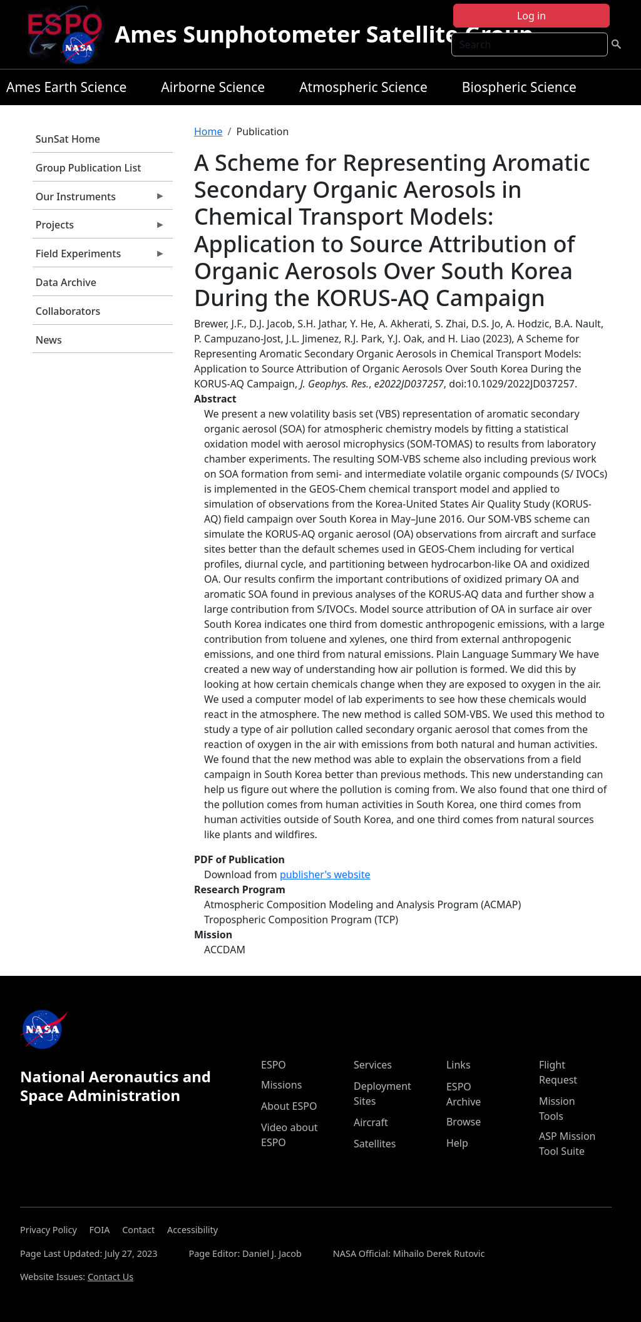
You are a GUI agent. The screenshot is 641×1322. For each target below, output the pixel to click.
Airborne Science (213, 87)
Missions (281, 1085)
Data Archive (66, 282)
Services (373, 1065)
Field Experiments (99, 257)
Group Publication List (88, 168)
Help (457, 1143)
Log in (531, 16)
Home (208, 131)
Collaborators (68, 311)
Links (458, 1065)
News (49, 340)
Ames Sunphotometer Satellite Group (324, 34)
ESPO (273, 1065)
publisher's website (325, 874)
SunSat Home (68, 139)
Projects (99, 228)
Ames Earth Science (66, 87)
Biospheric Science (519, 87)
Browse (463, 1122)
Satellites (375, 1143)
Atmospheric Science (363, 87)
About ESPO (289, 1106)
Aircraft (371, 1122)
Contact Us (110, 1277)
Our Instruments (99, 200)
